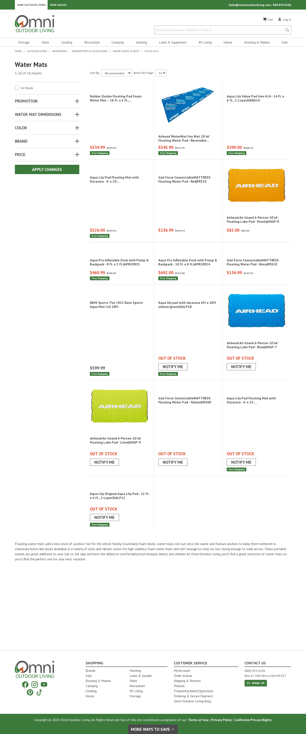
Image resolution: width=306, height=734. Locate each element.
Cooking (66, 44)
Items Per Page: (143, 74)
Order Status (183, 675)
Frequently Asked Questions (193, 691)
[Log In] (284, 21)
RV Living (205, 44)
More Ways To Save (153, 729)
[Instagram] (34, 684)
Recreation (92, 44)
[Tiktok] (39, 692)
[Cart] (268, 21)
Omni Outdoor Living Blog (192, 701)
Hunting (141, 44)
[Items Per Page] (161, 74)
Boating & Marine (257, 44)
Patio (45, 44)
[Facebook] (25, 684)
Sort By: (95, 74)
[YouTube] (44, 684)
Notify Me (173, 410)
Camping (118, 44)
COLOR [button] (21, 129)
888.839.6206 (282, 5)
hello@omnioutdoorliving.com (250, 5)
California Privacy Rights (253, 720)
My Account (182, 670)
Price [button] (20, 156)
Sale (285, 44)
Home (228, 44)
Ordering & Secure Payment (193, 696)
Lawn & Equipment (173, 44)
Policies (179, 686)
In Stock (27, 89)
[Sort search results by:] (116, 74)
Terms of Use (198, 720)
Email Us (256, 683)
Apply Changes (47, 171)
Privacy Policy (221, 720)
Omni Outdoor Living (31, 5)
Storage (24, 44)
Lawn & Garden (141, 675)
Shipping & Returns (187, 681)
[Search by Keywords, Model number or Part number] (220, 31)
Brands (90, 670)
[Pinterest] (30, 692)
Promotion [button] (26, 102)
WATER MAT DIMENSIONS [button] (38, 116)
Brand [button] (21, 142)
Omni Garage (58, 5)
